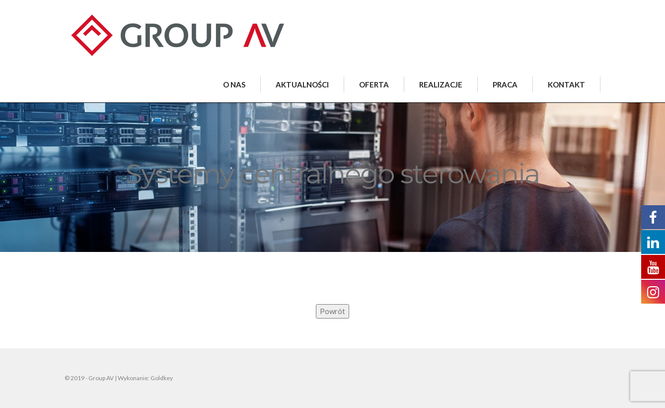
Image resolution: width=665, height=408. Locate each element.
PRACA (505, 84)
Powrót (332, 311)
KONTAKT (566, 84)
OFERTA (374, 84)
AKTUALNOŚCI (302, 84)
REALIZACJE (440, 84)
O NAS (234, 84)
